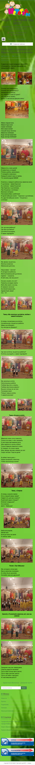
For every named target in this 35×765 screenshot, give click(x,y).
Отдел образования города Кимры (12, 727)
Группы (3, 701)
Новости (17, 56)
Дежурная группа (27, 683)
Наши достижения (7, 711)
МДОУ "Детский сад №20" (17, 21)
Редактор (6, 56)
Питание (4, 708)
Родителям (4, 704)
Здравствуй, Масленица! (10, 683)
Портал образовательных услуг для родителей (16, 730)
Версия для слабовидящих (17, 39)
